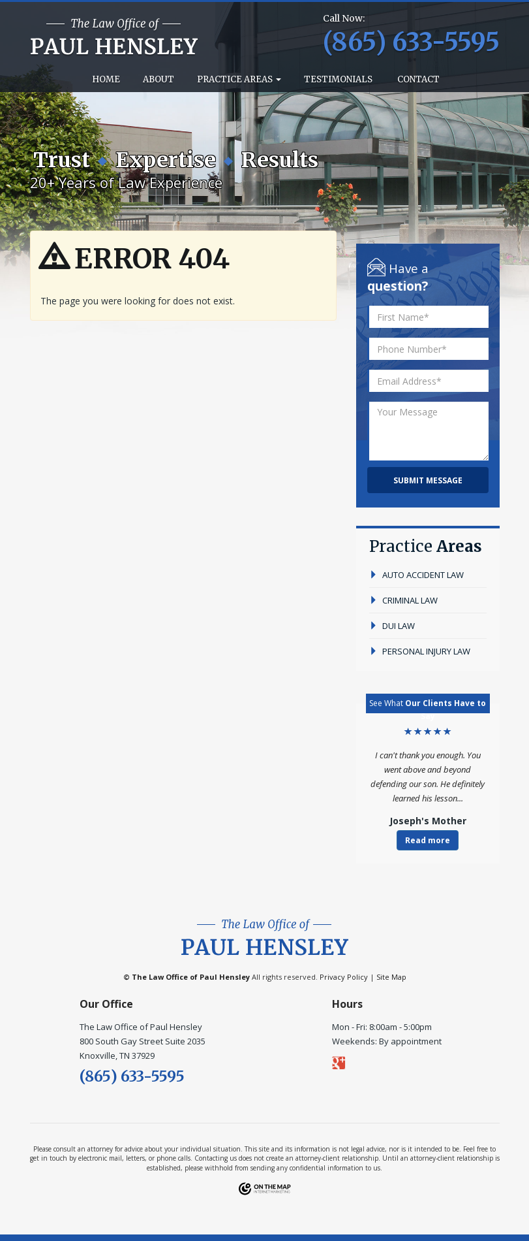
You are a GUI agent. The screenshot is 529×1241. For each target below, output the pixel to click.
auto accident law (416, 575)
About (158, 79)
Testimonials (338, 79)
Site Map (391, 977)
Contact (417, 79)
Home (105, 79)
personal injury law (419, 651)
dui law (392, 626)
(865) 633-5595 (132, 1076)
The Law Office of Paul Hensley (191, 977)
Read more (427, 840)
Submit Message (427, 480)
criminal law (403, 600)
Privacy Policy (344, 977)
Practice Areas (239, 79)
